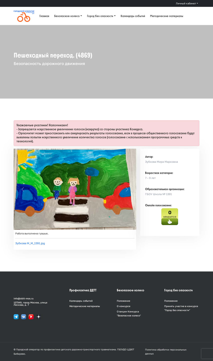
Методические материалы (166, 16)
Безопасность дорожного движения (49, 63)
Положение (123, 300)
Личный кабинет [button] (186, 3)
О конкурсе (123, 306)
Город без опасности (100, 16)
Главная (44, 16)
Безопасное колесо (67, 16)
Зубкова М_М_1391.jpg (30, 243)
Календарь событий (133, 16)
